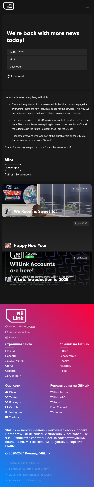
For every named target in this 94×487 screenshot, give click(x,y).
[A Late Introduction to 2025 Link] (47, 268)
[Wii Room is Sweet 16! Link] (47, 200)
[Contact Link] (19, 331)
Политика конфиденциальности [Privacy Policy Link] (27, 469)
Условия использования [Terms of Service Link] (22, 463)
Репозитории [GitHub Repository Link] (68, 356)
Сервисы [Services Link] (10, 370)
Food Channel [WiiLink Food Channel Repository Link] (58, 407)
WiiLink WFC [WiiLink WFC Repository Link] (57, 397)
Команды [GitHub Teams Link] (65, 365)
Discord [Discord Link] (11, 392)
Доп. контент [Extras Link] (13, 375)
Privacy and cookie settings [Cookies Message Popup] (23, 480)
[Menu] (87, 6)
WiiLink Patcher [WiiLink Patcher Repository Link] (59, 392)
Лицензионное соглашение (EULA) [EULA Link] (28, 474)
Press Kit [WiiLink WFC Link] (11, 337)
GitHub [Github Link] (11, 407)
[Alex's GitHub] (31, 326)
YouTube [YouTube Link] (12, 417)
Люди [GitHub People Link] (63, 370)
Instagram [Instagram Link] (13, 412)
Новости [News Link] (10, 356)
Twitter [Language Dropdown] (11, 397)
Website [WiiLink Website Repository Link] (55, 402)
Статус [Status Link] (9, 365)
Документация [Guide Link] (14, 361)
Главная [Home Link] (10, 351)
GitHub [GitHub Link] (64, 351)
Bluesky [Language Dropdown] (12, 402)
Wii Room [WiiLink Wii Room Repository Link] (56, 412)
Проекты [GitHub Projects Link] (65, 361)
